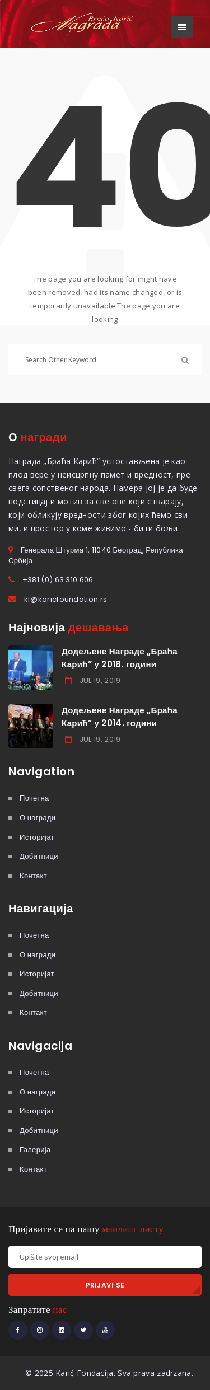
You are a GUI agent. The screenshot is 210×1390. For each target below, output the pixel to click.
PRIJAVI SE (105, 1285)
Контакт (33, 875)
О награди (37, 817)
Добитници (39, 856)
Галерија (35, 1149)
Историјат (37, 837)
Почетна (34, 798)
